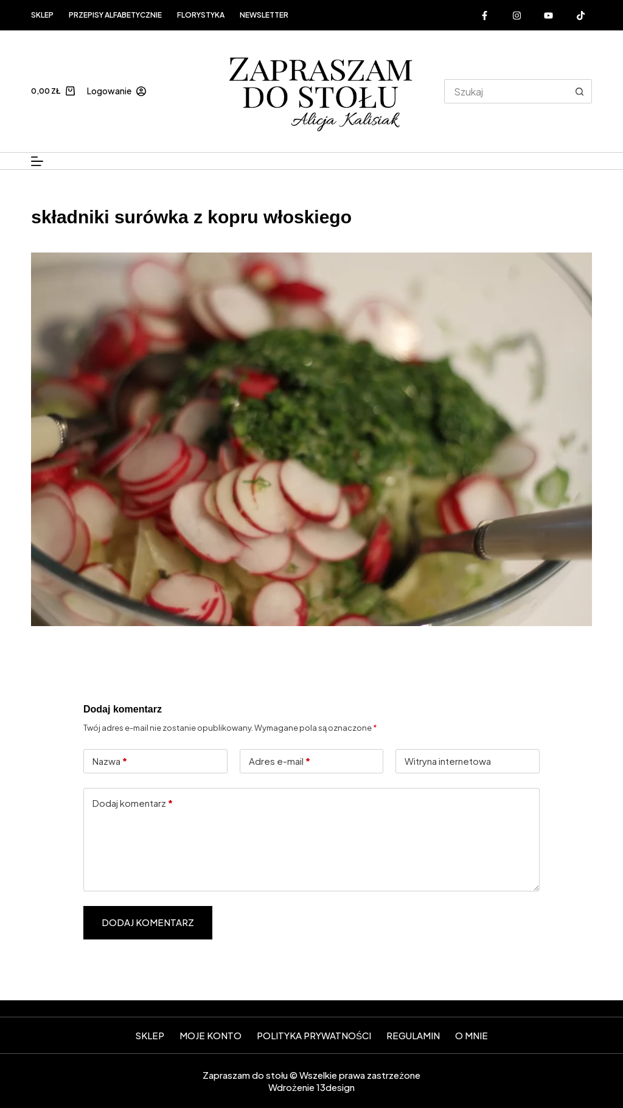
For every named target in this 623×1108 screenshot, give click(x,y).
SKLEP (149, 1035)
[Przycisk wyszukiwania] (580, 91)
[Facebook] (484, 15)
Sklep (42, 14)
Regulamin (413, 1035)
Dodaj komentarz (132, 803)
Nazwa (109, 761)
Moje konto (210, 1035)
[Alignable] (580, 15)
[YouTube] (548, 15)
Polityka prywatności (314, 1035)
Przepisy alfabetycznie (115, 14)
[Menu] (37, 161)
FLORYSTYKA (200, 14)
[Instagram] (516, 15)
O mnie (471, 1035)
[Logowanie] (116, 91)
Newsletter (264, 14)
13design (335, 1087)
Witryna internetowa (448, 761)
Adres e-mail (279, 761)
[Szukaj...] (506, 91)
